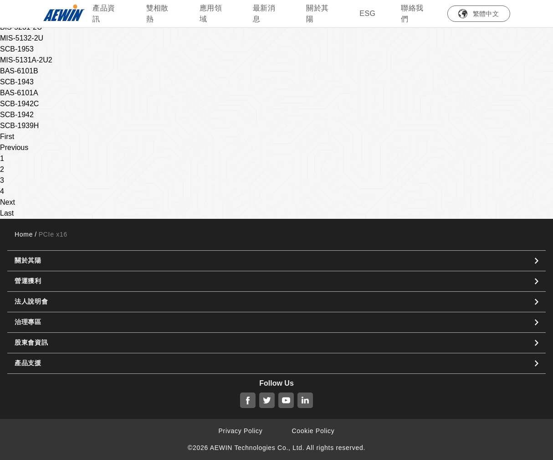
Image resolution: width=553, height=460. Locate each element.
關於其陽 (317, 13)
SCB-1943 (17, 82)
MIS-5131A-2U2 (26, 60)
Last (7, 213)
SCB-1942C (19, 104)
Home (24, 234)
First (7, 136)
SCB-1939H (19, 125)
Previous (14, 147)
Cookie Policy (313, 430)
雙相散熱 (157, 13)
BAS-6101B (19, 71)
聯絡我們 (412, 13)
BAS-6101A (19, 93)
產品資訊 (103, 13)
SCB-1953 (17, 49)
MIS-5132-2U (21, 38)
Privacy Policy (241, 430)
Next (7, 202)
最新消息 (264, 13)
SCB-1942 (17, 115)
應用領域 (211, 13)
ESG (367, 13)
